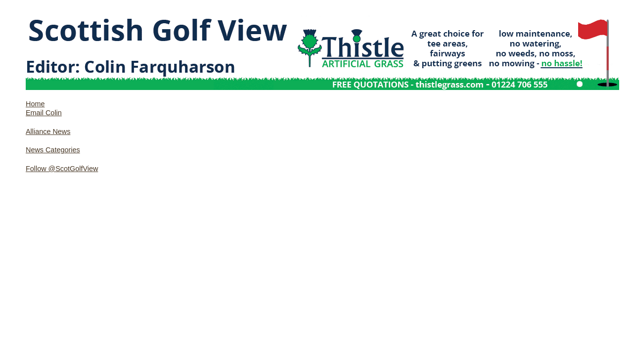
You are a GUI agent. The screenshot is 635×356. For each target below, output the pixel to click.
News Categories (53, 150)
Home (35, 104)
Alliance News (48, 131)
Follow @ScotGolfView (62, 169)
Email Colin (44, 113)
